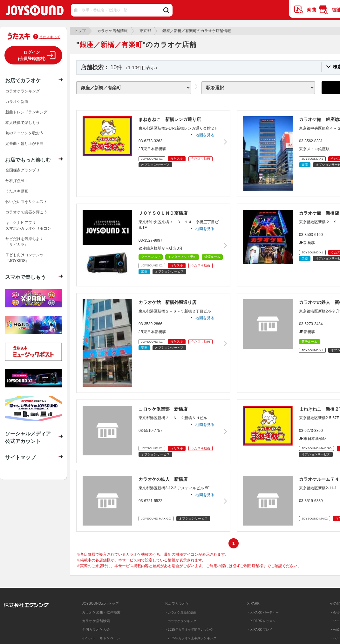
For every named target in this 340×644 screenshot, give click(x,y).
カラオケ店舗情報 (112, 31)
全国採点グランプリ (22, 170)
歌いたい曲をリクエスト (26, 201)
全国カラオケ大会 (96, 629)
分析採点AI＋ (16, 180)
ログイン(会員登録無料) (32, 55)
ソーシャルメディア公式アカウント (28, 437)
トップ (80, 31)
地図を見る (204, 135)
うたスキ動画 (16, 191)
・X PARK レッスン (261, 621)
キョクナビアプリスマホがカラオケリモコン (28, 225)
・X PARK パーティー (263, 612)
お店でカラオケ (23, 80)
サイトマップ (20, 457)
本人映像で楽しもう (22, 122)
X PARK (253, 603)
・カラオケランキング (180, 621)
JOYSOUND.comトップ (100, 603)
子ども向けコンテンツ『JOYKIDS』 (24, 258)
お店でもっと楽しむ (28, 160)
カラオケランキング (22, 91)
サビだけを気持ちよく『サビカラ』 (24, 242)
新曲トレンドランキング (26, 112)
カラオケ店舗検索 (96, 621)
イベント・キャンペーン (101, 638)
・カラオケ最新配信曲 (180, 612)
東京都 (145, 31)
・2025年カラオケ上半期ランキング (190, 638)
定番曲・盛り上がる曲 (24, 143)
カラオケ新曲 (16, 101)
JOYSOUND (35, 11)
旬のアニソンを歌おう (24, 133)
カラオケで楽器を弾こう (26, 212)
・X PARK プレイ (259, 629)
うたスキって (49, 37)
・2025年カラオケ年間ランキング (189, 629)
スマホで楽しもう (25, 277)
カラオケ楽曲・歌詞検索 (101, 612)
